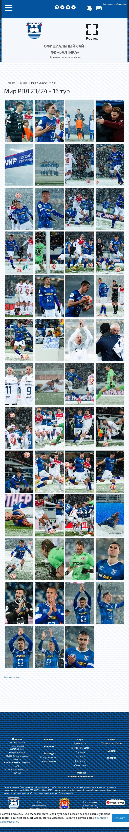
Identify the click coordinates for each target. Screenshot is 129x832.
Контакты (80, 760)
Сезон (111, 739)
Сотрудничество (48, 757)
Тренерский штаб (80, 747)
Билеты (112, 750)
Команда (49, 753)
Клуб (80, 739)
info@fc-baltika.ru (17, 752)
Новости (49, 746)
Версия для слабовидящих (115, 4)
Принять (120, 818)
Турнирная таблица (111, 743)
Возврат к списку (12, 677)
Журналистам (48, 761)
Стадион (80, 752)
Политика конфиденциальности (80, 774)
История (80, 756)
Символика (80, 765)
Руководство (80, 743)
